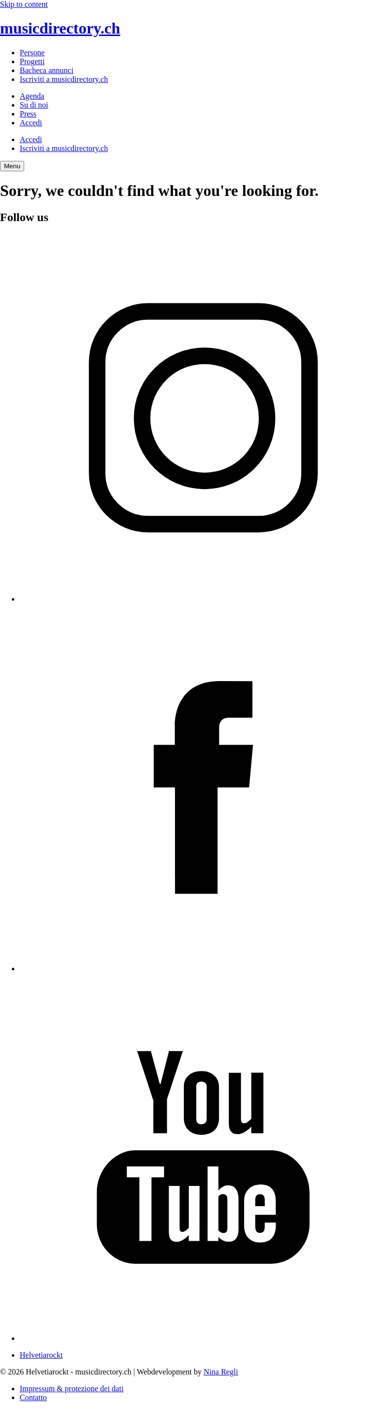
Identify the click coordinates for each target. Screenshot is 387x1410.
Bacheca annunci (46, 70)
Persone (32, 52)
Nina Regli (221, 1372)
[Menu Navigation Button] (12, 166)
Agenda (32, 96)
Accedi (31, 122)
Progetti (32, 61)
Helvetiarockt (41, 1355)
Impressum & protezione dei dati (72, 1388)
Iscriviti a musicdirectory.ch (64, 79)
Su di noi (34, 105)
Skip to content (24, 4)
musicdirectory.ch (60, 28)
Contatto (33, 1397)
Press (28, 114)
